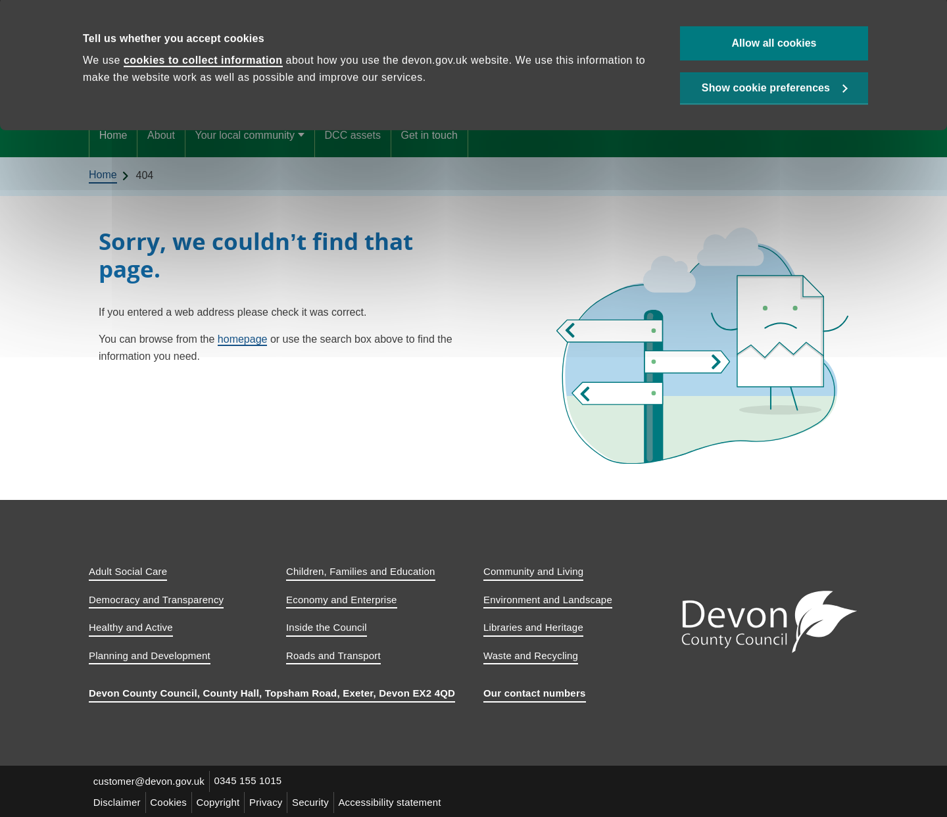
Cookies (171, 801)
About (161, 135)
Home (113, 135)
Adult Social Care (128, 571)
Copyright (222, 801)
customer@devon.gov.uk (149, 781)
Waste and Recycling (530, 655)
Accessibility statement (398, 801)
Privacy (272, 801)
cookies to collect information (203, 64)
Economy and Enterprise (341, 599)
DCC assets (353, 135)
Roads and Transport (333, 655)
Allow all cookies (774, 46)
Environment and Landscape (547, 599)
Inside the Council (326, 627)
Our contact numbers (534, 693)
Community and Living (533, 571)
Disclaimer (117, 801)
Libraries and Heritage (533, 627)
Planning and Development (149, 655)
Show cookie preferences (766, 93)
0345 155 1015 (250, 781)
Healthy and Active (131, 627)
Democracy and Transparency (156, 599)
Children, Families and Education (360, 571)
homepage (243, 339)
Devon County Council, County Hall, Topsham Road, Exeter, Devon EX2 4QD (272, 693)
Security (317, 801)
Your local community (244, 135)
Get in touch (429, 135)
